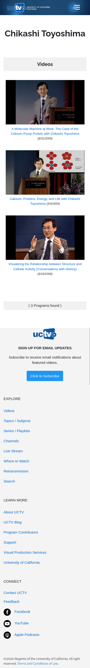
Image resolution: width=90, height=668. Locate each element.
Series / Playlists (17, 431)
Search (9, 481)
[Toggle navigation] (76, 7)
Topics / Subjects (17, 421)
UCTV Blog (13, 522)
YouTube (21, 623)
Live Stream (13, 451)
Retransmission (16, 471)
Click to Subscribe (44, 376)
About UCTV (14, 512)
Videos (9, 411)
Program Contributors (21, 532)
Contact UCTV (15, 593)
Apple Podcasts (26, 635)
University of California (22, 562)
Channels (11, 441)
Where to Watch (16, 461)
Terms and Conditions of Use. (38, 663)
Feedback (11, 601)
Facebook (22, 612)
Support (10, 542)
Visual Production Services (25, 552)
